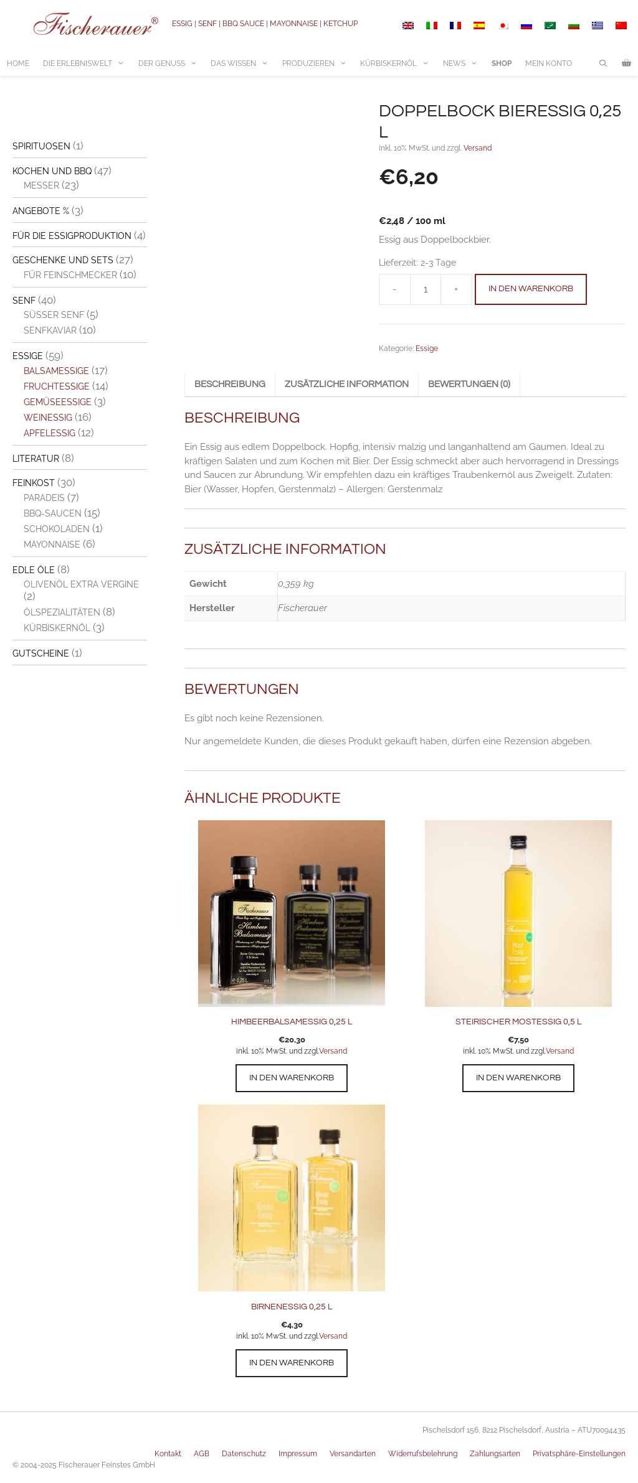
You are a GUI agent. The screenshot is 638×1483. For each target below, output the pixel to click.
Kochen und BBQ (52, 171)
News (464, 63)
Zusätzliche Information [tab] (347, 384)
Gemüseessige (58, 402)
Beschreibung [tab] (229, 384)
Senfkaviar (50, 330)
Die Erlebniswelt (87, 63)
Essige (427, 348)
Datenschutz (244, 1453)
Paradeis (44, 498)
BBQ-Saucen (53, 513)
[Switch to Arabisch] (550, 25)
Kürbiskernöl (398, 63)
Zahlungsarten (495, 1453)
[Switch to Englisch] (408, 25)
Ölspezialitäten (62, 612)
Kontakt (168, 1453)
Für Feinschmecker (70, 275)
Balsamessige (56, 371)
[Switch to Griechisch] (597, 25)
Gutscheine (40, 653)
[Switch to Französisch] (455, 25)
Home (18, 63)
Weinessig (48, 418)
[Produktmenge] (425, 289)
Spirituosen (41, 146)
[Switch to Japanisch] (503, 25)
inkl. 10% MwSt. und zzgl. (277, 1051)
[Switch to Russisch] (526, 25)
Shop (502, 63)
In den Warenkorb (530, 288)
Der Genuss (171, 63)
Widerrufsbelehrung (422, 1453)
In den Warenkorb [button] (291, 1078)
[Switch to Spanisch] (479, 25)
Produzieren (318, 63)
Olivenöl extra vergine (81, 584)
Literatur (35, 459)
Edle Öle (33, 570)
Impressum (298, 1453)
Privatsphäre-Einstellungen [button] (579, 1453)
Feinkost (33, 483)
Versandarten (353, 1453)
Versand (478, 148)
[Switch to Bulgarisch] (574, 25)
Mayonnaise (52, 545)
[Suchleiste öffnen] (603, 63)
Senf (24, 301)
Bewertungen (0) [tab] (469, 384)
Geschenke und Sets (62, 260)
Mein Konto (548, 63)
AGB (201, 1453)
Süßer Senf (54, 315)
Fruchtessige (57, 386)
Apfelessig (49, 433)
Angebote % (40, 211)
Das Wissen (243, 63)
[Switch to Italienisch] (432, 25)
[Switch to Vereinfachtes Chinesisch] (621, 25)
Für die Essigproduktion (71, 236)
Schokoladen (57, 529)
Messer (41, 185)
